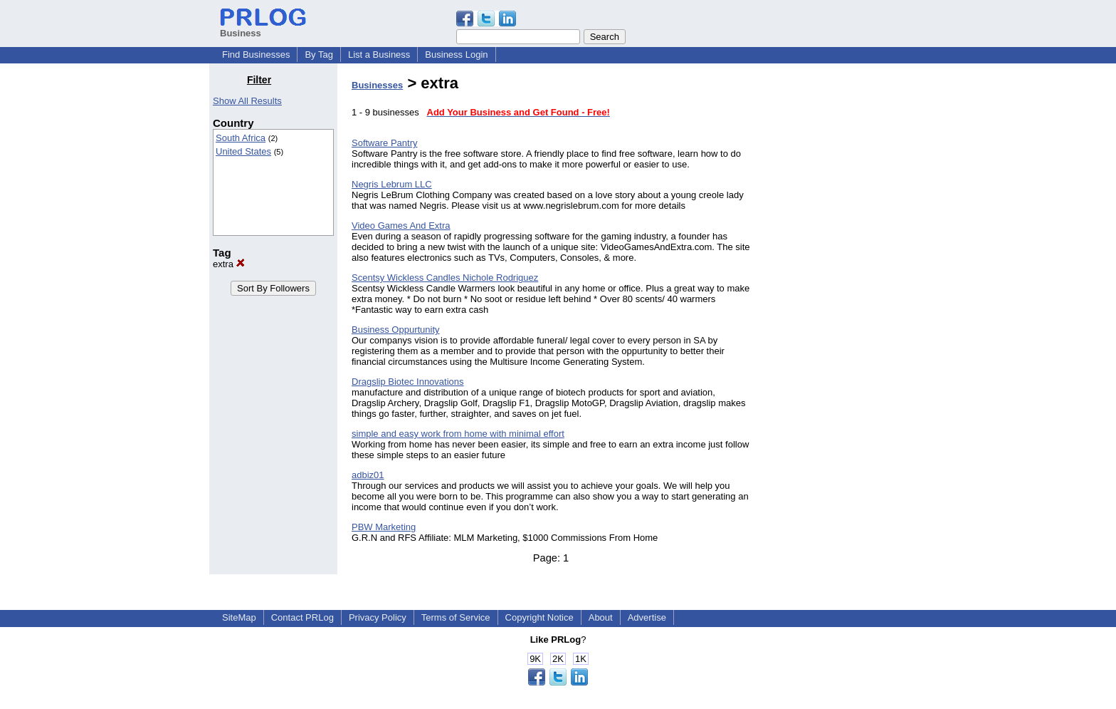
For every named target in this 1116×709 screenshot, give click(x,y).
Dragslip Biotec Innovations (408, 381)
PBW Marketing (384, 527)
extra (229, 264)
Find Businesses (256, 54)
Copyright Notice (539, 617)
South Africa (240, 138)
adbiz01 (368, 475)
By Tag (319, 54)
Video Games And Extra (401, 225)
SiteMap (239, 617)
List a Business (379, 54)
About (601, 617)
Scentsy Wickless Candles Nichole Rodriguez (445, 277)
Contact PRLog (302, 617)
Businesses (377, 85)
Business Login (456, 54)
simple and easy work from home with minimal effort (458, 433)
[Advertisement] (834, 288)
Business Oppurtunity (396, 329)
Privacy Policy (377, 617)
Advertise (647, 617)
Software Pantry (385, 143)
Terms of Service (455, 617)
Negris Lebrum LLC (392, 184)
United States (243, 151)
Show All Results (247, 100)
